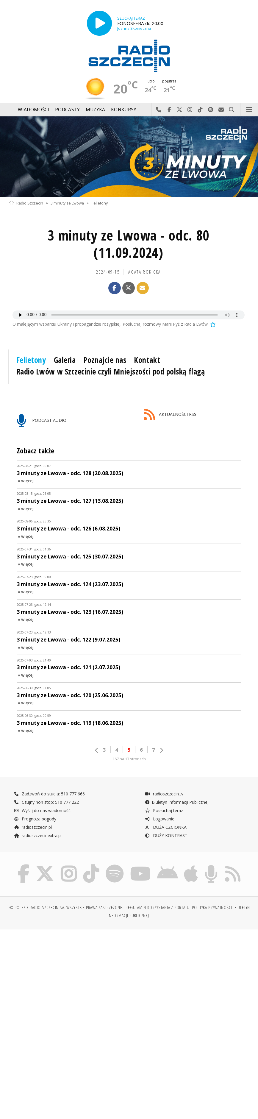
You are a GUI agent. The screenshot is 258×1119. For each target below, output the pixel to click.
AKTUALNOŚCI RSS (170, 415)
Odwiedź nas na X (179, 110)
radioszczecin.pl (33, 827)
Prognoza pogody (35, 819)
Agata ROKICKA (144, 272)
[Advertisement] (68, 979)
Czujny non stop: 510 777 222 (46, 802)
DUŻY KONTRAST (166, 835)
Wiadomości (33, 110)
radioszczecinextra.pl (38, 835)
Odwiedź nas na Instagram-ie (190, 110)
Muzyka (95, 110)
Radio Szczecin (26, 202)
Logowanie (159, 819)
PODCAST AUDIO (41, 421)
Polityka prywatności (212, 907)
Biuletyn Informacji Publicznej (177, 802)
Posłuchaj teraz (164, 810)
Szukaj (231, 110)
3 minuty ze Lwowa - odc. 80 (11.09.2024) (128, 244)
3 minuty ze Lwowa (67, 202)
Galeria (65, 360)
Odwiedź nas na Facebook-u (169, 110)
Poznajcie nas (104, 360)
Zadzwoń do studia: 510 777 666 (49, 794)
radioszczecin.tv (164, 794)
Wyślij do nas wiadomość (221, 110)
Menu (249, 110)
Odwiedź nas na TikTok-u (200, 110)
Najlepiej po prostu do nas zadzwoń (159, 110)
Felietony (100, 202)
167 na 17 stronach (129, 758)
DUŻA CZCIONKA (166, 827)
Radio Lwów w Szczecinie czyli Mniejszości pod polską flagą (110, 371)
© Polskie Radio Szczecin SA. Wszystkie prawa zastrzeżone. (66, 907)
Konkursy (123, 110)
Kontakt (147, 360)
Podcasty (67, 110)
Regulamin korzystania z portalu (158, 907)
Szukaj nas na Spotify (211, 110)
